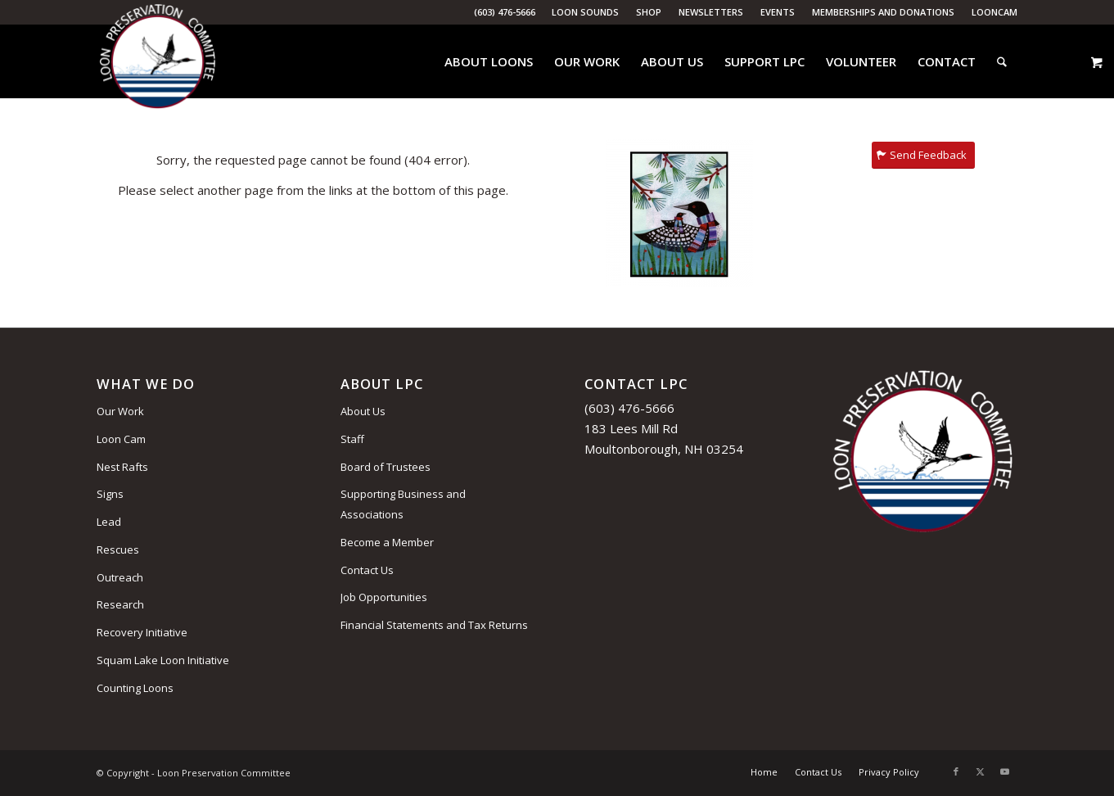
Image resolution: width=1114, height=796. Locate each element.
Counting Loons (135, 688)
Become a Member (387, 542)
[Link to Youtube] (1005, 771)
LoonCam (994, 12)
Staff (352, 439)
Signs (110, 493)
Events (777, 12)
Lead (109, 521)
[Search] (1001, 61)
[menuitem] (585, 12)
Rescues (118, 549)
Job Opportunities (384, 597)
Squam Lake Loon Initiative (163, 660)
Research (120, 604)
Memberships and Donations (883, 12)
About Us (363, 411)
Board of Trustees (386, 466)
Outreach (120, 577)
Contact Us (367, 570)
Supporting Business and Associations (403, 504)
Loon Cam (121, 439)
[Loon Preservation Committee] (158, 62)
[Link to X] (980, 771)
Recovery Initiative (142, 632)
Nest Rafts (122, 466)
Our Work (120, 411)
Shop (648, 12)
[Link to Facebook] (956, 771)
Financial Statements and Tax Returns (434, 624)
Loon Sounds (585, 12)
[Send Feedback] (923, 155)
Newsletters (711, 12)
